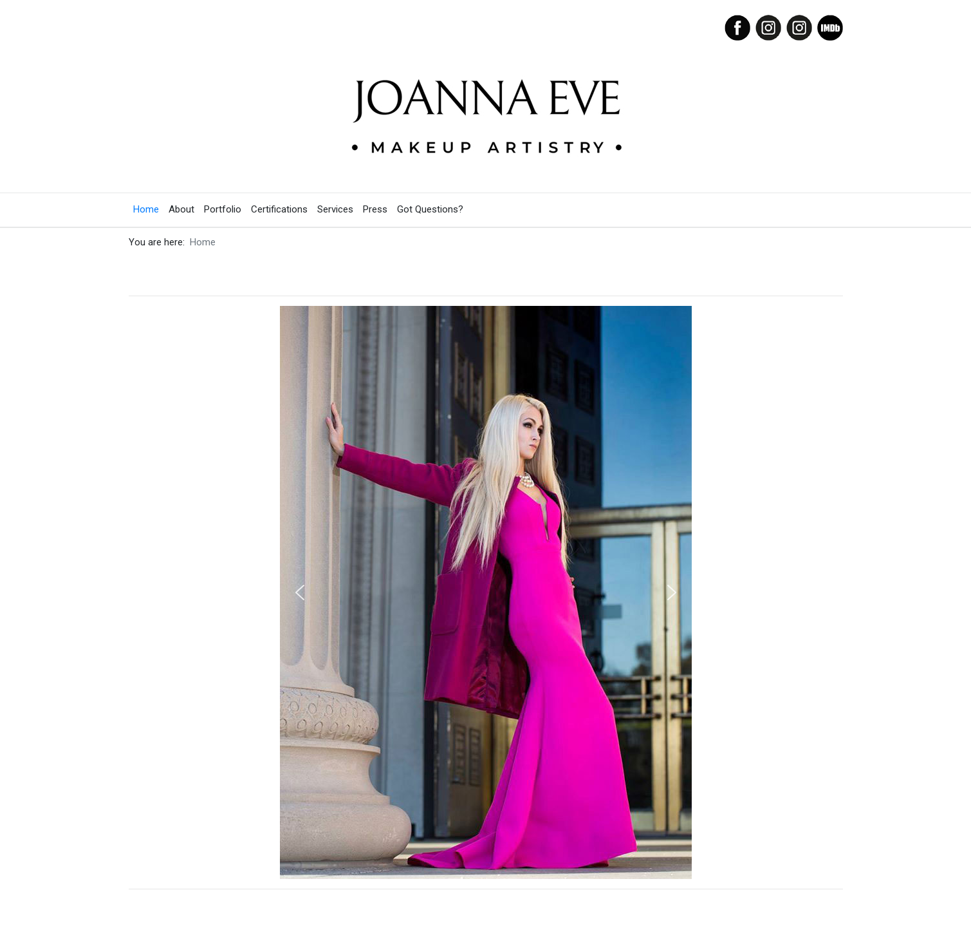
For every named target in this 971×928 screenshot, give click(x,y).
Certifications (279, 209)
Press (375, 209)
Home (146, 209)
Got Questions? (430, 209)
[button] (300, 592)
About (181, 209)
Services (335, 209)
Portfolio (222, 209)
